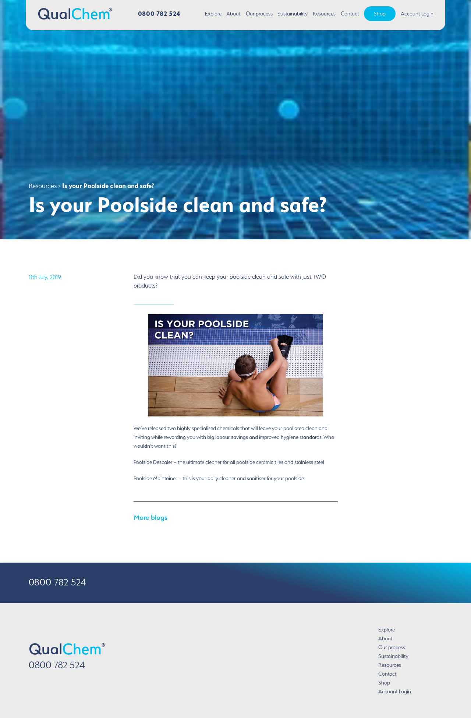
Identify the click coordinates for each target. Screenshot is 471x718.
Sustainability (292, 14)
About (233, 14)
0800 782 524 (159, 13)
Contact (350, 14)
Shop (380, 14)
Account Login (417, 14)
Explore (213, 14)
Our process (259, 14)
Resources (324, 14)
